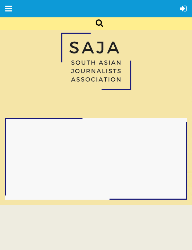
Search (95, 23)
